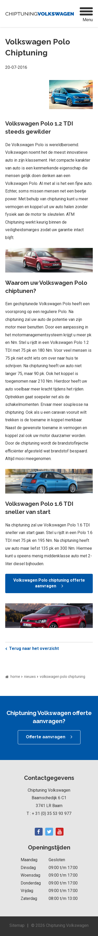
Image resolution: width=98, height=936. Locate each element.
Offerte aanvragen (45, 736)
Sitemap (17, 925)
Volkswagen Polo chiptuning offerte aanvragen (49, 583)
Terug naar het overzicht (34, 648)
